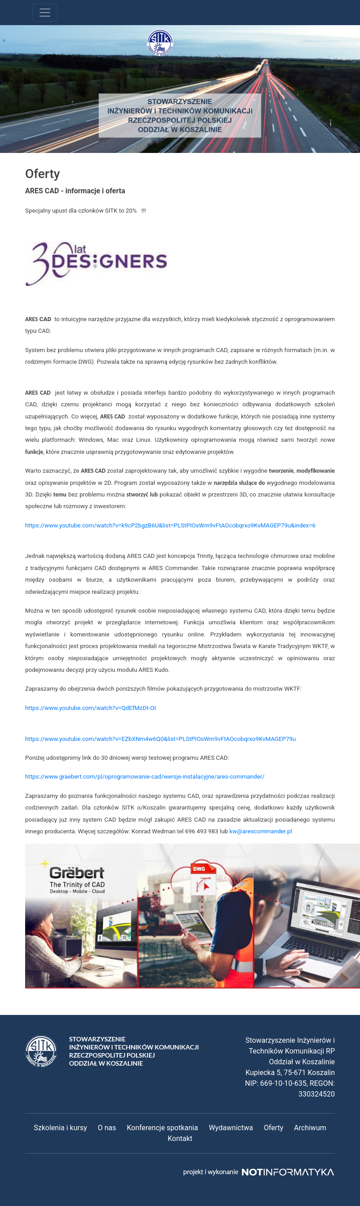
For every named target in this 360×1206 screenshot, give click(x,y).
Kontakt (179, 1138)
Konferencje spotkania (162, 1127)
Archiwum (310, 1127)
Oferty (273, 1127)
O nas (107, 1127)
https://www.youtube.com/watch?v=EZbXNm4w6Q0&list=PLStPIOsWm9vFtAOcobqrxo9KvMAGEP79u (160, 739)
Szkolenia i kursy (60, 1127)
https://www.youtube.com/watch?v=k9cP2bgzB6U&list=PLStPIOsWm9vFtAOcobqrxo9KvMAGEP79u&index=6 (170, 525)
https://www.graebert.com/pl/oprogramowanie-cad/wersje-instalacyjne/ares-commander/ (144, 776)
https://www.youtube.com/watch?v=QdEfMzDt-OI (90, 708)
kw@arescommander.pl (260, 831)
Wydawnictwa (231, 1127)
